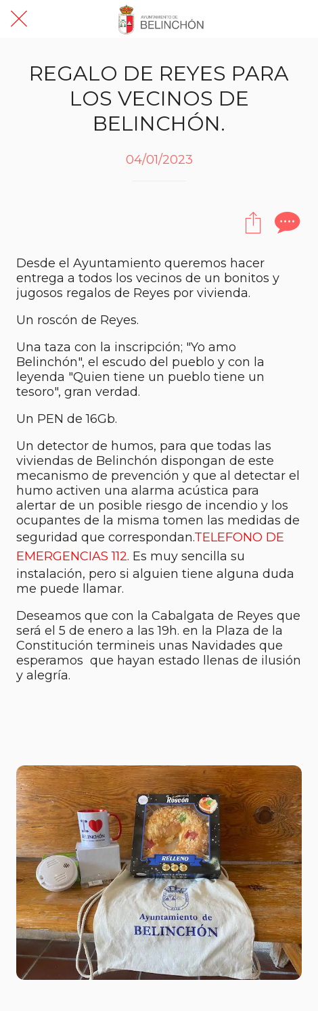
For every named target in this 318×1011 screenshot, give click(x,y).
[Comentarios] (285, 222)
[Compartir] (253, 222)
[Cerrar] (19, 19)
